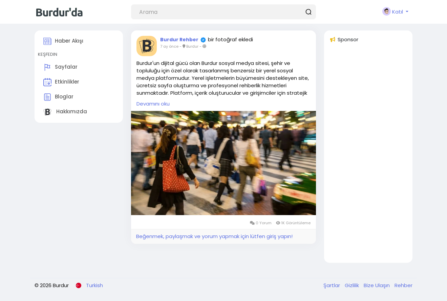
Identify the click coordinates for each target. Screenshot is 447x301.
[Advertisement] (368, 155)
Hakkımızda (65, 112)
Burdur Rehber (179, 39)
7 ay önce (169, 46)
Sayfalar (60, 67)
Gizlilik (352, 285)
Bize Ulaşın (377, 285)
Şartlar (332, 285)
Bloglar (58, 97)
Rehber (403, 285)
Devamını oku (153, 103)
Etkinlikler (61, 82)
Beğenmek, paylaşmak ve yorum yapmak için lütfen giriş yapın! (214, 236)
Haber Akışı (63, 41)
